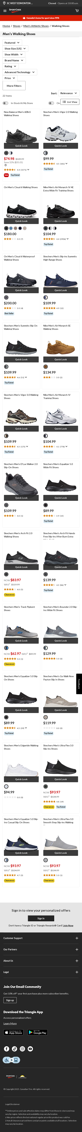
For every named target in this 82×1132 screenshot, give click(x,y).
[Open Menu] (5, 11)
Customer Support (41, 938)
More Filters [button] (14, 85)
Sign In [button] (41, 918)
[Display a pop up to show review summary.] (28, 170)
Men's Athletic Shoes (36, 25)
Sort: (54, 93)
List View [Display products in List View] (70, 101)
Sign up (10, 1000)
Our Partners (41, 949)
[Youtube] (30, 1048)
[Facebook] (6, 1048)
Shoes (16, 25)
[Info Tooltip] (6, 165)
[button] (21, 146)
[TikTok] (14, 1048)
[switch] (18, 103)
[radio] (6, 153)
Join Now (68, 925)
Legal (41, 972)
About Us (41, 960)
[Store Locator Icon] (4, 3)
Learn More (10, 1023)
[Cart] (77, 10)
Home (6, 25)
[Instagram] (22, 1048)
